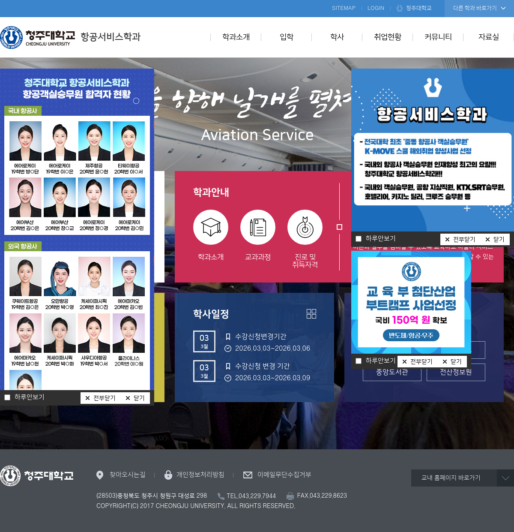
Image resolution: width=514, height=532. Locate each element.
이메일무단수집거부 (284, 474)
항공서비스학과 (70, 37)
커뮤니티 (438, 37)
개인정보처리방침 (200, 474)
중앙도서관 (392, 372)
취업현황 (387, 37)
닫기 (456, 361)
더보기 (311, 314)
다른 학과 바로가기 (475, 8)
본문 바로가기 (257, 0)
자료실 (488, 37)
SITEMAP (344, 8)
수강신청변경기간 (261, 336)
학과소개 (236, 37)
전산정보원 (456, 372)
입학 (286, 37)
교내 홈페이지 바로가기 (451, 478)
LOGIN (376, 8)
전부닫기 (421, 361)
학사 (337, 37)
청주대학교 (419, 8)
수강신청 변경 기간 (262, 366)
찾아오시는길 (128, 474)
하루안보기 (381, 361)
